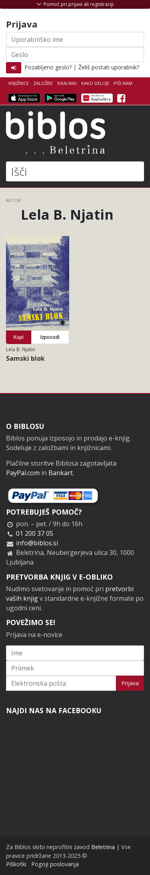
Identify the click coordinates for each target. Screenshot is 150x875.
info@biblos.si (37, 543)
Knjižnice (18, 83)
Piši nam (123, 83)
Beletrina (103, 847)
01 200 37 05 (34, 533)
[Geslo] (75, 54)
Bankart (60, 472)
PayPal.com (23, 472)
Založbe (43, 83)
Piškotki (16, 864)
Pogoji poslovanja (55, 864)
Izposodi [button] (50, 337)
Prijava (130, 683)
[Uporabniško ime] (75, 39)
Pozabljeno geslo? (48, 67)
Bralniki (67, 83)
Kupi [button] (19, 337)
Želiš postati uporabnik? (108, 67)
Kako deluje (95, 83)
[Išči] (75, 171)
